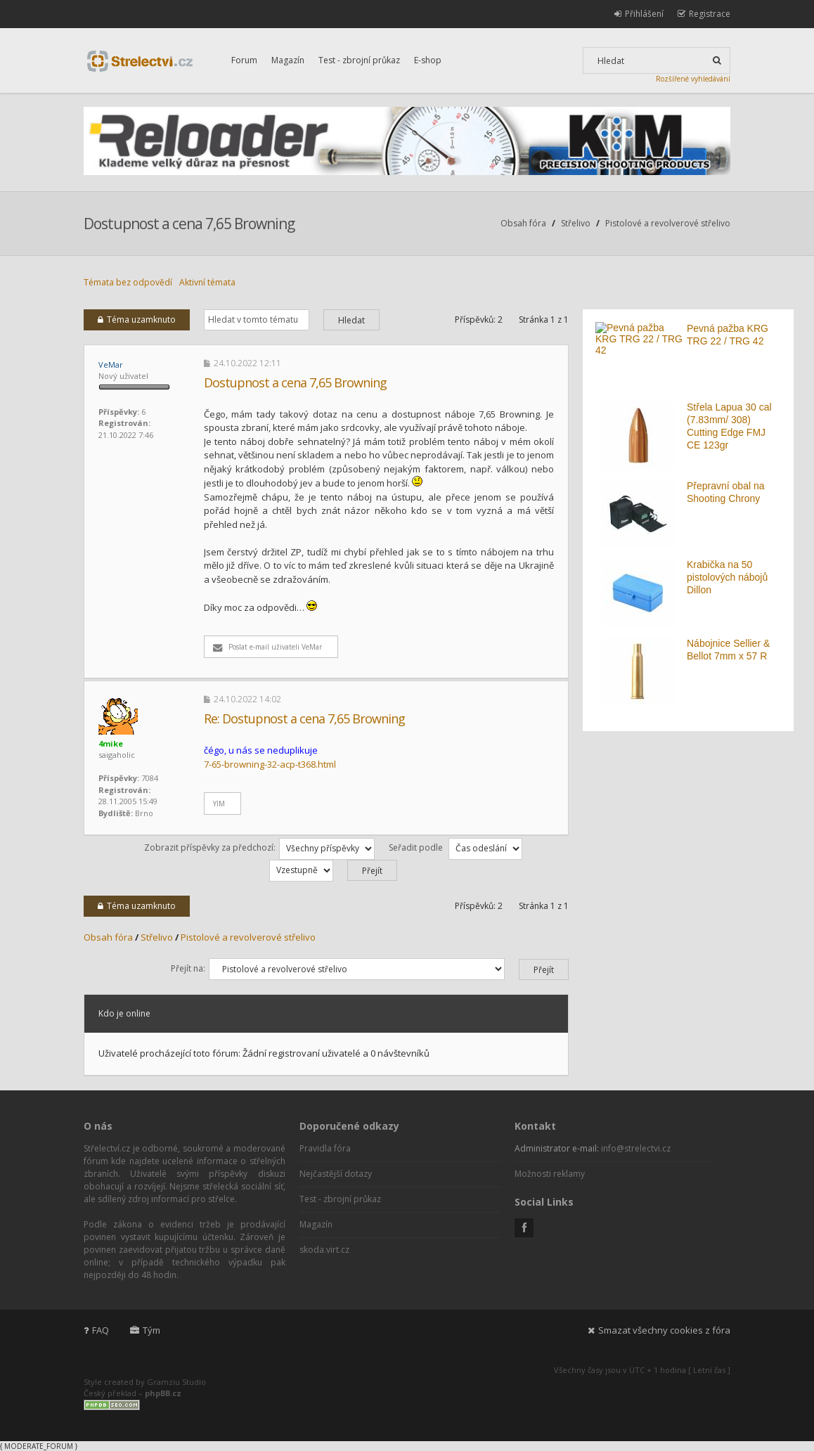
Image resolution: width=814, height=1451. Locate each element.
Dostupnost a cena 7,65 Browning (189, 223)
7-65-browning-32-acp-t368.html (270, 764)
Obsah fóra (523, 223)
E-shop (427, 60)
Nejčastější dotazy (335, 1174)
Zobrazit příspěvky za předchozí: (259, 847)
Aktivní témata (207, 282)
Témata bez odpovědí (128, 282)
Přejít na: (188, 968)
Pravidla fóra (325, 1148)
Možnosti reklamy (550, 1174)
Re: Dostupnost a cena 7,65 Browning (304, 718)
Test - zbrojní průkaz (359, 60)
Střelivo (575, 223)
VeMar (110, 364)
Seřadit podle (455, 847)
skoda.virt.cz (324, 1250)
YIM (219, 803)
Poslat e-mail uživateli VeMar (267, 647)
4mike (110, 743)
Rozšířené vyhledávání (693, 79)
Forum (244, 60)
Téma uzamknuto (137, 319)
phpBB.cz (163, 1393)
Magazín (287, 60)
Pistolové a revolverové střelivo (667, 223)
